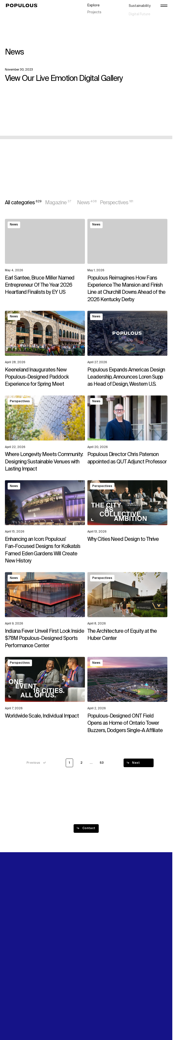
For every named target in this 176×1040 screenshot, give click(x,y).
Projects (94, 10)
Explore (93, 5)
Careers (135, 15)
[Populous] (23, 5)
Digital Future (139, 10)
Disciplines (96, 15)
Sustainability (140, 5)
